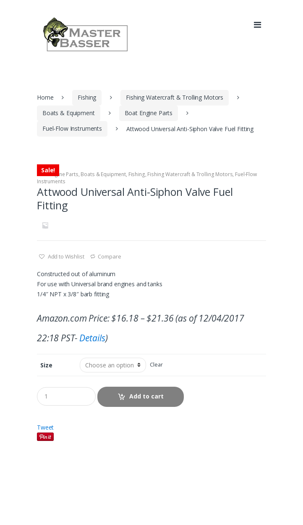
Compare (109, 256)
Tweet (45, 427)
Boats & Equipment (68, 113)
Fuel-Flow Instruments (72, 128)
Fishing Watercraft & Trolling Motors (174, 97)
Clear (156, 364)
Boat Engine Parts (149, 113)
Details (92, 338)
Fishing (87, 97)
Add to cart (146, 396)
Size (46, 365)
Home (45, 97)
